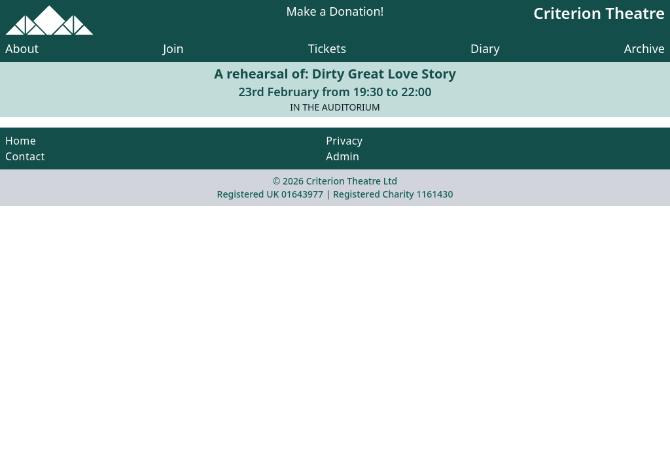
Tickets (327, 48)
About (22, 48)
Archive (644, 48)
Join (173, 48)
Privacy (344, 140)
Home (20, 140)
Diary (485, 48)
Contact (25, 156)
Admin (342, 156)
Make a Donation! (335, 12)
